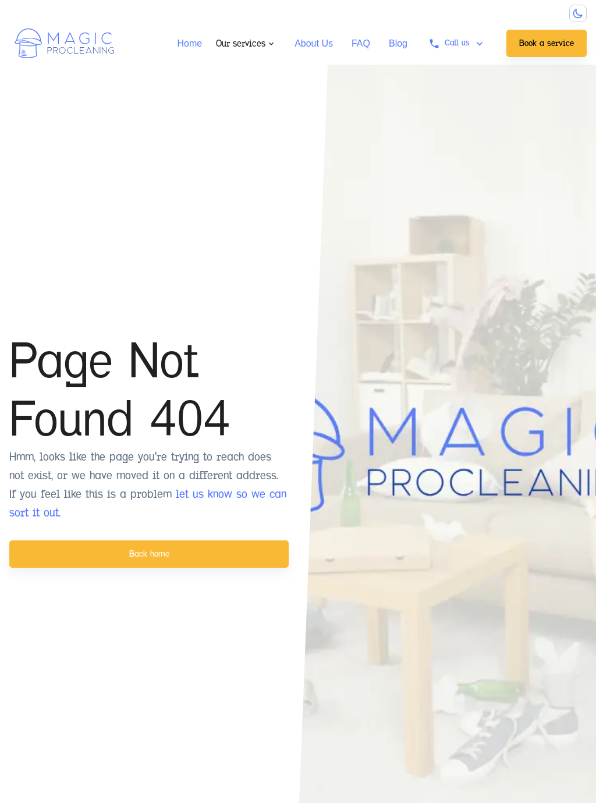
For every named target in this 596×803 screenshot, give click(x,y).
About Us (314, 43)
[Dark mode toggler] (578, 13)
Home (189, 43)
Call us (457, 43)
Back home (149, 553)
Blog (398, 43)
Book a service (546, 43)
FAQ (361, 43)
